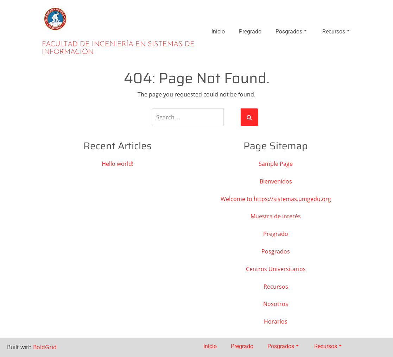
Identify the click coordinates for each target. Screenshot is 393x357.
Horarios (275, 321)
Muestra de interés (276, 216)
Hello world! (117, 164)
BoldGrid (45, 347)
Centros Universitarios (276, 269)
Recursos (336, 31)
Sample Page (276, 164)
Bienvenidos (276, 181)
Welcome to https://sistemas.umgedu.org (276, 199)
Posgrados (291, 31)
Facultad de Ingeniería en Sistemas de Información (118, 48)
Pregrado (250, 31)
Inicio (218, 31)
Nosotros (275, 304)
